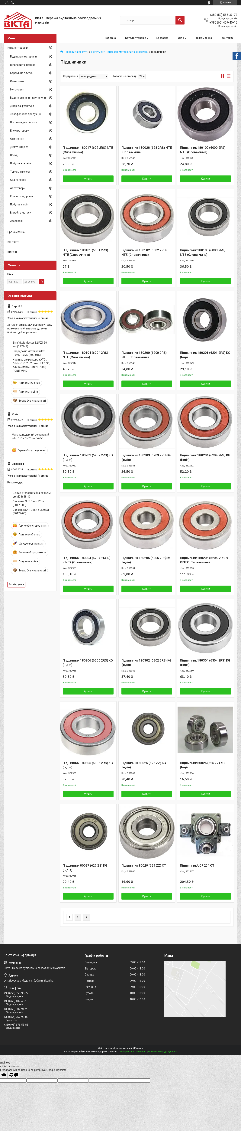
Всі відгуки (15, 584)
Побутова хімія (19, 204)
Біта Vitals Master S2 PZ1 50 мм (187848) (30, 344)
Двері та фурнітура (22, 105)
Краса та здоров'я (21, 196)
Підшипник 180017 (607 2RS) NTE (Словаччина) (88, 150)
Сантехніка (17, 81)
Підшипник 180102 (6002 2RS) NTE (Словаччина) (144, 252)
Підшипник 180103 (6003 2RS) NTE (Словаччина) (202, 252)
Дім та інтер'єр (19, 147)
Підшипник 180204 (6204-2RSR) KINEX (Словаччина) (86, 560)
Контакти (227, 37)
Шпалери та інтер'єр (22, 64)
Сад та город (18, 179)
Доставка (162, 37)
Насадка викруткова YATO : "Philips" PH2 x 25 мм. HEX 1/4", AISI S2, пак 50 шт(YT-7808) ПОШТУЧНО (31, 365)
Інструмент (98, 52)
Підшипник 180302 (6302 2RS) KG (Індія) (146, 663)
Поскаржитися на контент (132, 1051)
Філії (181, 37)
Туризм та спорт (20, 171)
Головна (110, 37)
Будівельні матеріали (23, 56)
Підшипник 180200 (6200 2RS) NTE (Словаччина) (144, 355)
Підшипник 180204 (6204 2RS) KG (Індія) (205, 457)
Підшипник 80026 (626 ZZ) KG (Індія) (202, 765)
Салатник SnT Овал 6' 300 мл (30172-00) (31, 511)
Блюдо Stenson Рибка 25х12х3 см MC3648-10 (32, 494)
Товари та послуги (77, 52)
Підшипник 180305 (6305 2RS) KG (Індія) (88, 765)
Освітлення (17, 138)
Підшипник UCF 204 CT (197, 865)
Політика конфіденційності (162, 1051)
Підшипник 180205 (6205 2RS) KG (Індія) (146, 560)
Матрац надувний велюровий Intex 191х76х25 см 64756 (30, 436)
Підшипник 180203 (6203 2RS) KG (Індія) (146, 457)
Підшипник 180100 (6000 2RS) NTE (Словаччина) (202, 150)
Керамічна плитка (21, 72)
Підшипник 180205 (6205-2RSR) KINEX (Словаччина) (204, 560)
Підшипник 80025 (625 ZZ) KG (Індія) (143, 765)
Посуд (14, 155)
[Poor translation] (14, 1075)
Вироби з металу (20, 212)
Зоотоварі (16, 220)
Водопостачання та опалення (28, 97)
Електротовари (19, 130)
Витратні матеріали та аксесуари (128, 52)
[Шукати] (180, 20)
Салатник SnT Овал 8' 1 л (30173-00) (28, 503)
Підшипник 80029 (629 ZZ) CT (143, 865)
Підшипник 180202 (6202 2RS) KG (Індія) (88, 457)
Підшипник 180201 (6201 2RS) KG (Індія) (205, 355)
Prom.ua (138, 1048)
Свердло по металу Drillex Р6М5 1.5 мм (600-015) (29, 353)
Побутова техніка (20, 163)
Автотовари (17, 188)
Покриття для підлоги (23, 122)
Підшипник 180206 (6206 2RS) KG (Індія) (88, 663)
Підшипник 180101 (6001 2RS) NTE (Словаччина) (85, 252)
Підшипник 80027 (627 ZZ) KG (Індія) (85, 868)
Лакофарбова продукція (25, 114)
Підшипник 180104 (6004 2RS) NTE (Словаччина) (85, 355)
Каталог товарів (135, 37)
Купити (88, 178)
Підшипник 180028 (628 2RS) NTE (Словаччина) (146, 150)
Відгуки (12, 251)
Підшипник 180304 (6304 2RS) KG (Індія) (205, 663)
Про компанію (203, 37)
